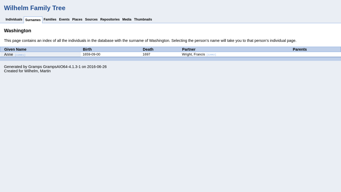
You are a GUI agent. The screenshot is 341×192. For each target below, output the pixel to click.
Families (50, 19)
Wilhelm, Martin (37, 71)
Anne (15, 54)
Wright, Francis (199, 54)
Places (77, 19)
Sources (91, 19)
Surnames (33, 20)
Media (126, 19)
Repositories (110, 19)
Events (64, 19)
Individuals (14, 19)
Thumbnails (143, 19)
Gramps (35, 67)
